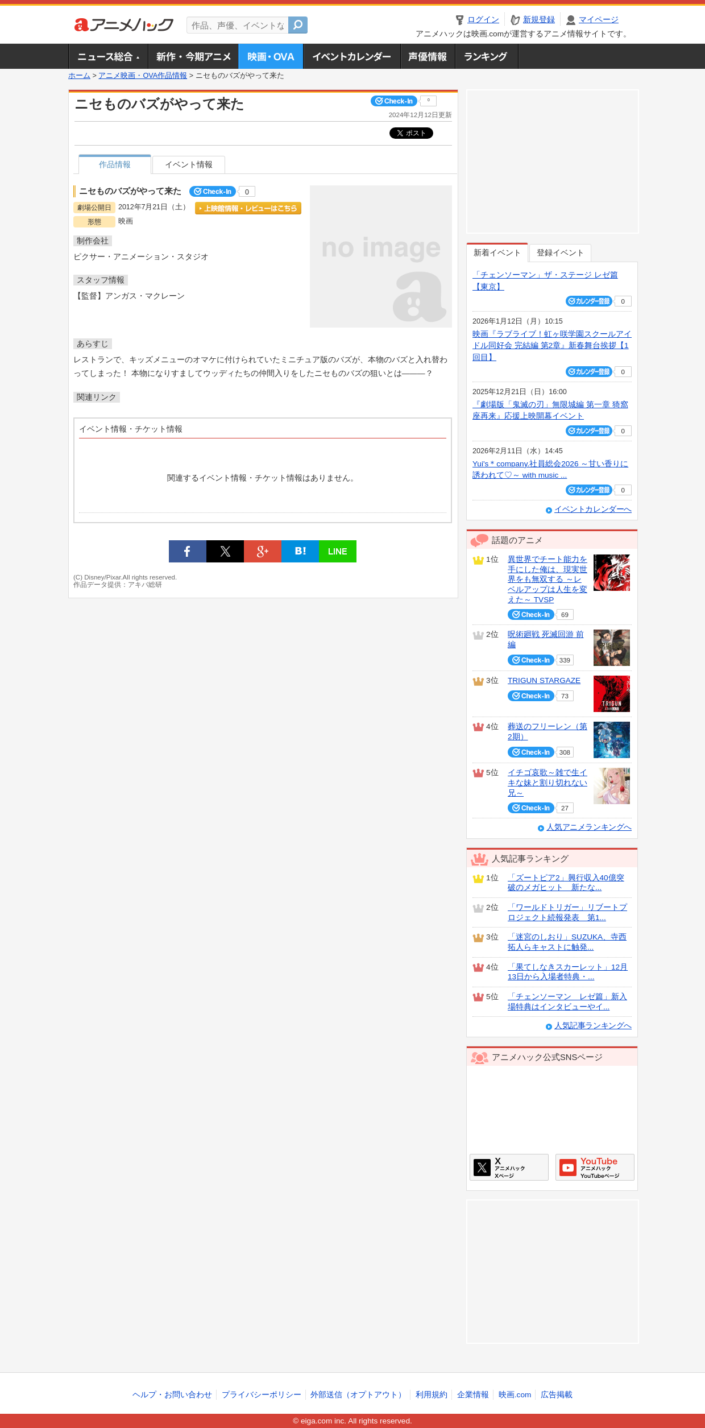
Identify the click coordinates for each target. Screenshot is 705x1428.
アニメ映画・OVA (270, 56)
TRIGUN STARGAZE (544, 680)
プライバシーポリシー (261, 1394)
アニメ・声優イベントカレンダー (351, 56)
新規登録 (539, 19)
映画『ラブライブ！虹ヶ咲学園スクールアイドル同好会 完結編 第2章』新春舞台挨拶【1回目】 (552, 346)
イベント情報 (189, 164)
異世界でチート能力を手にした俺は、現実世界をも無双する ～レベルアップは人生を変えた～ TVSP (547, 579)
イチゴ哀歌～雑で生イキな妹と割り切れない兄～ (547, 782)
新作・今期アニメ (193, 56)
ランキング (487, 56)
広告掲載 (557, 1394)
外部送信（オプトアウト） (358, 1394)
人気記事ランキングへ (593, 1025)
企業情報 (473, 1394)
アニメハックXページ (509, 1167)
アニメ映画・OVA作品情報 (142, 76)
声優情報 (427, 56)
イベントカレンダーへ (593, 509)
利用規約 (431, 1394)
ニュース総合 (108, 56)
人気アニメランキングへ (589, 827)
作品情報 (115, 164)
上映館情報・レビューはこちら (248, 208)
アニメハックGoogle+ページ (594, 1167)
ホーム (79, 76)
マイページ (599, 19)
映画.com (515, 1394)
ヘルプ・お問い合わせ (172, 1394)
